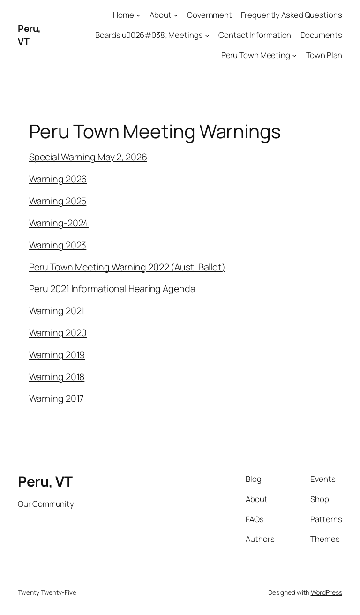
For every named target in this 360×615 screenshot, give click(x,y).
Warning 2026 (58, 178)
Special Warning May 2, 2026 (88, 156)
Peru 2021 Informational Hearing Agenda (112, 288)
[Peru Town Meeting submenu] (294, 54)
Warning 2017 (56, 398)
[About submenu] (175, 15)
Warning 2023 (58, 245)
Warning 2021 (57, 310)
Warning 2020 (58, 332)
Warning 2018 (57, 376)
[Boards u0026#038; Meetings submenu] (207, 35)
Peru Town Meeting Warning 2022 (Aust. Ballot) (127, 267)
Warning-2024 (59, 223)
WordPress (326, 592)
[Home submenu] (138, 15)
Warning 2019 (57, 354)
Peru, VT (45, 481)
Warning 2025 (58, 201)
